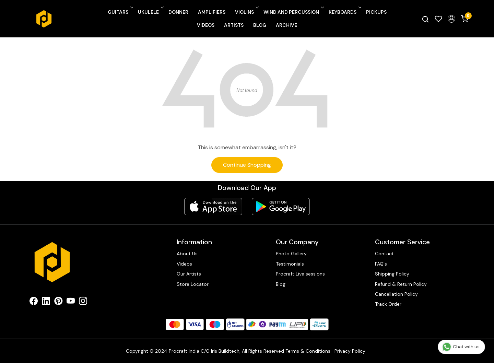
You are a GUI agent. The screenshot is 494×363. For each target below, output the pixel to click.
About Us (187, 253)
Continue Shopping (247, 164)
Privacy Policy (349, 351)
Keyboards (344, 12)
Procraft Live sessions (300, 274)
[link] (425, 19)
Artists (234, 25)
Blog (259, 25)
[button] (451, 19)
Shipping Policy (392, 274)
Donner (178, 12)
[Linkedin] (45, 302)
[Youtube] (70, 302)
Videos (205, 25)
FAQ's (381, 264)
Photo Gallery (291, 253)
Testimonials (290, 264)
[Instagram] (83, 302)
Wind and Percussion (293, 12)
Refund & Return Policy (401, 284)
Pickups (376, 12)
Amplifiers (211, 12)
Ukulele (150, 12)
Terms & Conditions (307, 351)
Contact (384, 253)
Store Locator (193, 284)
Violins (246, 12)
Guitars (120, 12)
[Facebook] (33, 302)
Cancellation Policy (396, 294)
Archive (286, 25)
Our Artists (189, 274)
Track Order (388, 304)
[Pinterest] (58, 302)
